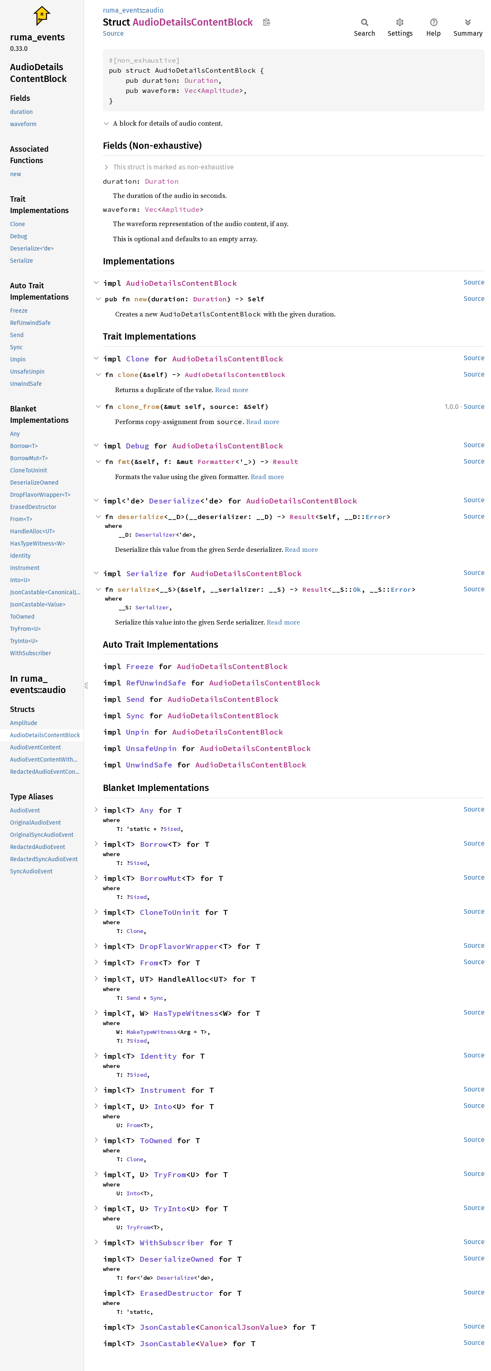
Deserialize (174, 501)
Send (135, 699)
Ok (357, 589)
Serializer (152, 607)
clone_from (139, 406)
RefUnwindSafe (156, 683)
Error (375, 516)
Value (211, 1343)
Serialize (147, 573)
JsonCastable (167, 1327)
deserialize (141, 516)
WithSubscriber (172, 1242)
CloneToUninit (170, 912)
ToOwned (156, 1140)
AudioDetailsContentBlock (181, 283)
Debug (137, 446)
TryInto (170, 1208)
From (149, 963)
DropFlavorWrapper (179, 946)
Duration (201, 80)
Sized (171, 829)
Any (147, 810)
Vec (190, 90)
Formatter (216, 461)
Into (163, 1106)
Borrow (154, 844)
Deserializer (155, 534)
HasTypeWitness (186, 1013)
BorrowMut (160, 878)
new (140, 299)
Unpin (137, 732)
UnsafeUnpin (151, 748)
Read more (231, 389)
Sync (135, 715)
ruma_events (122, 10)
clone (128, 374)
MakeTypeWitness (151, 1032)
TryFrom (170, 1174)
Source (113, 33)
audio (154, 10)
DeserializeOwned (177, 1259)
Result (285, 461)
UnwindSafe (149, 765)
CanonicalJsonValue (241, 1327)
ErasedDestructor (177, 1293)
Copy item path (266, 22)
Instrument (163, 1090)
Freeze (140, 666)
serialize (136, 589)
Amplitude (220, 90)
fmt (124, 461)
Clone (137, 359)
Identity (158, 1056)
